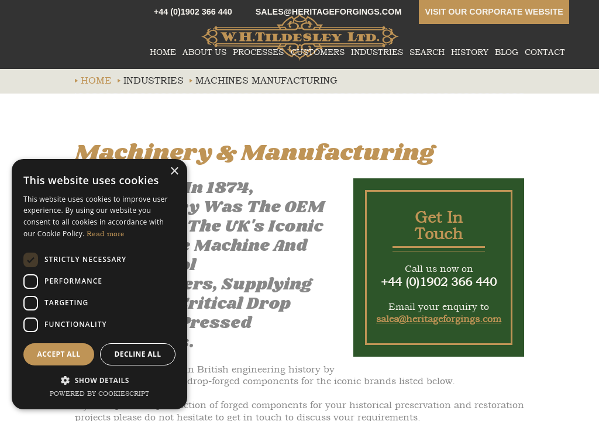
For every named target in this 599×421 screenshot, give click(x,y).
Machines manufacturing (266, 80)
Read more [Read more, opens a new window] (106, 234)
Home (163, 52)
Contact (545, 52)
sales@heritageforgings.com (329, 11)
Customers (318, 52)
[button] (99, 379)
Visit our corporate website (494, 11)
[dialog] (99, 284)
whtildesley (299, 37)
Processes (258, 52)
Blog (506, 52)
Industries (377, 52)
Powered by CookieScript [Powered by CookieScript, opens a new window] (99, 393)
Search (427, 52)
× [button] (174, 171)
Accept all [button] (59, 354)
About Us (204, 52)
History (469, 52)
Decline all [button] (138, 354)
